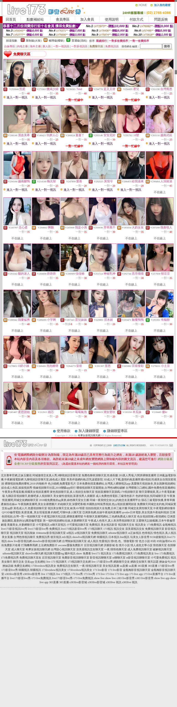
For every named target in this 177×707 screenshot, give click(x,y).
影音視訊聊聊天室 (101, 557)
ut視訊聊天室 (82, 533)
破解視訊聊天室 (162, 549)
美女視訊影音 (109, 524)
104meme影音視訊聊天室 (51, 533)
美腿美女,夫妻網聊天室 (21, 524)
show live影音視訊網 (20, 541)
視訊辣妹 (29, 533)
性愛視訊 (104, 541)
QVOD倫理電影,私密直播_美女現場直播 (26, 512)
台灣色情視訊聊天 (24, 537)
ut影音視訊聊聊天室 (138, 557)
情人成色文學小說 (141, 545)
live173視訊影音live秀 (74, 528)
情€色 (114, 541)
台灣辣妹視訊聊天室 (74, 541)
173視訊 (108, 528)
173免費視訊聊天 (122, 553)
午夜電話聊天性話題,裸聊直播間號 (62, 516)
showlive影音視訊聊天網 (46, 541)
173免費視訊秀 (10, 557)
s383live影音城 (78, 582)
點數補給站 (35, 19)
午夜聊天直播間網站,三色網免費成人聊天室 (110, 516)
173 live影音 (100, 570)
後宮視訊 (55, 537)
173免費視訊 (154, 524)
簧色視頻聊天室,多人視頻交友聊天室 (72, 491)
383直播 (142, 565)
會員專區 (63, 19)
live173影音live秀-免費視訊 (44, 528)
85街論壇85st (164, 541)
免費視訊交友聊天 (68, 565)
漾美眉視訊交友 (134, 528)
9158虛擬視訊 (158, 537)
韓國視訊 (102, 537)
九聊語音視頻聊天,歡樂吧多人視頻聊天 (29, 496)
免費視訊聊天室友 (30, 557)
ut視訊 (70, 533)
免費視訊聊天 (99, 533)
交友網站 (40, 561)
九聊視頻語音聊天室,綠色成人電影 (45, 479)
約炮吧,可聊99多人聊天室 (66, 512)
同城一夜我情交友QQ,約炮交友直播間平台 (115, 500)
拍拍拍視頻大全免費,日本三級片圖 (106, 508)
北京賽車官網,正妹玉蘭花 (16, 475)
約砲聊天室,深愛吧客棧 (72, 504)
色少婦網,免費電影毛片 (62, 483)
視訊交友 (119, 528)
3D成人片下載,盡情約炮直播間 (122, 479)
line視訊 (125, 537)
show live (99, 578)
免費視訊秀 (43, 537)
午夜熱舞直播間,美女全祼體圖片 (37, 504)
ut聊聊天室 (118, 557)
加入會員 (87, 19)
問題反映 (161, 19)
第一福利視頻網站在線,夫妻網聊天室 (65, 520)
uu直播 (124, 565)
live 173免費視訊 (164, 553)
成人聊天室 (18, 549)
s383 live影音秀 (126, 578)
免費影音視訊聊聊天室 (75, 557)
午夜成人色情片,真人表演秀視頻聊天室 (111, 520)
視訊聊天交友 (126, 524)
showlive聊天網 (34, 553)
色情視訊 (147, 533)
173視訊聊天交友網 (79, 561)
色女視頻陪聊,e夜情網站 (151, 516)
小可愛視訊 (42, 524)
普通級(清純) (79, 40)
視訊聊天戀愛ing (54, 553)
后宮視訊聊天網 (93, 545)
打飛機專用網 (29, 545)
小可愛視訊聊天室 (77, 524)
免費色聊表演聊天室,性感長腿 (100, 475)
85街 (153, 541)
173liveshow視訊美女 (43, 565)
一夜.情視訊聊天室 (90, 565)
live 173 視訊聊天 (56, 561)
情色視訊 (159, 533)
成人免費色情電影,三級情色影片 (115, 496)
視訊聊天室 (16, 533)
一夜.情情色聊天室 (115, 549)
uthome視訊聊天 (118, 533)
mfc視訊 (67, 537)
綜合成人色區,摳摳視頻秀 (16, 487)
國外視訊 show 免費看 (78, 553)
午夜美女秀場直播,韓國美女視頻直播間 (25, 491)
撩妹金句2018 (167, 561)
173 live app (121, 574)
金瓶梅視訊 (169, 524)
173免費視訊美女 (143, 553)
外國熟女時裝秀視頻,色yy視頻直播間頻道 (111, 504)
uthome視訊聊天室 (13, 553)
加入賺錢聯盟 (88, 431)
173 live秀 (77, 574)
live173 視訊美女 (102, 553)
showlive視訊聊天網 (84, 537)
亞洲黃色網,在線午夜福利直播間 (101, 512)
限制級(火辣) (34, 40)
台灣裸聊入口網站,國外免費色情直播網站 (151, 487)
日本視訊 (113, 537)
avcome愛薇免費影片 (70, 545)
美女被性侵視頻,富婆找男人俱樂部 (74, 496)
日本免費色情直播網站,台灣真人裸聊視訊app (103, 483)
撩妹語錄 (8, 565)
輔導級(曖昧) (56, 40)
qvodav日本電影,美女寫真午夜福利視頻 (145, 512)
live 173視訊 (48, 574)
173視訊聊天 (95, 528)
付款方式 (136, 19)
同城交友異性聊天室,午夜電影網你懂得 (151, 508)
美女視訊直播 (111, 565)
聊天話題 (153, 561)
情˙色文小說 (142, 541)
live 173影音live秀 (102, 561)
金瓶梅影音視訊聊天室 (136, 570)
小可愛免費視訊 (160, 557)
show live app (161, 578)
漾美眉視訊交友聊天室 (90, 549)
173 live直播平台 (153, 574)
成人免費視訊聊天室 (140, 549)
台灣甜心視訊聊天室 (63, 549)
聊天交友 (18, 561)
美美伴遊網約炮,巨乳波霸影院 (85, 479)
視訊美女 (140, 524)
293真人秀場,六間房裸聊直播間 (137, 475)
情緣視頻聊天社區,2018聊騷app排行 (54, 487)
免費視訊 (94, 524)
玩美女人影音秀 (139, 537)
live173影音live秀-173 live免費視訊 (30, 578)
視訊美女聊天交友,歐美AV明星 (66, 508)
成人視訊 (92, 541)
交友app (29, 561)
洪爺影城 (109, 545)
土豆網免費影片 (47, 545)
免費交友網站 (22, 565)
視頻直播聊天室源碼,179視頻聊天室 (116, 491)
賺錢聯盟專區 (117, 431)
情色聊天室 (160, 545)
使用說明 (112, 19)
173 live (100, 574)
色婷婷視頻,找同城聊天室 (150, 496)
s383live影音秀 (13, 574)
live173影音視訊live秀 (14, 528)
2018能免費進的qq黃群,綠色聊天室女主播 (64, 500)
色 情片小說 (122, 545)
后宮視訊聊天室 (51, 557)
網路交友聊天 (138, 561)
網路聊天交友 (121, 561)
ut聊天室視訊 (58, 524)
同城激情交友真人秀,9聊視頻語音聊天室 (56, 475)
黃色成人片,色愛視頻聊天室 (30, 508)
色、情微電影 (126, 541)
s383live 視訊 (113, 582)
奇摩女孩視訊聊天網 (89, 435)
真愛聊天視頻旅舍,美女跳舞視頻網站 (153, 483)
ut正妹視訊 (134, 533)
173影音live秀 (166, 565)
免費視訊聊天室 (154, 528)
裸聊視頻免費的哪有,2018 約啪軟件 (26, 483)
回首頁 (11, 19)
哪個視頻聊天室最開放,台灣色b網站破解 (100, 487)
